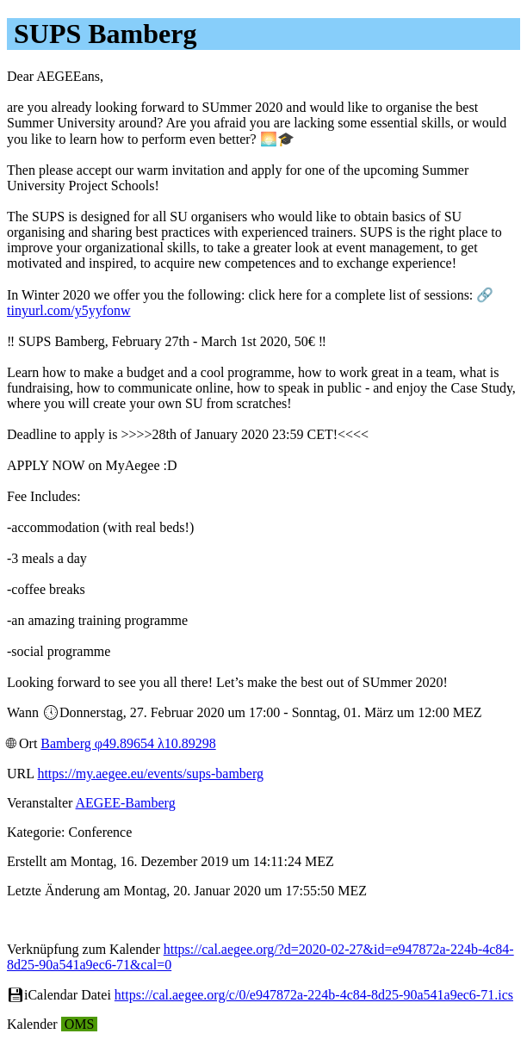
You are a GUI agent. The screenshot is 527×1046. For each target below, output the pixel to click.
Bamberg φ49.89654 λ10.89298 (127, 743)
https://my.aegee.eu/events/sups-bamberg (150, 773)
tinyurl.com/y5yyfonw (69, 310)
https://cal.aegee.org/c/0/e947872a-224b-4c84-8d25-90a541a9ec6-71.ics (314, 994)
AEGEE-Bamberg (126, 802)
